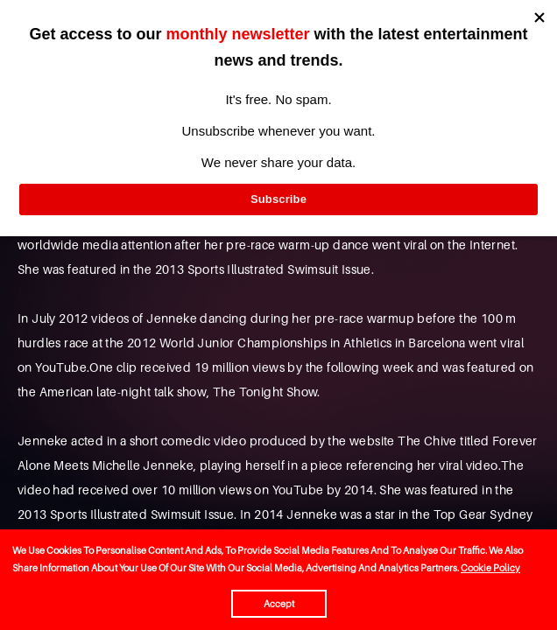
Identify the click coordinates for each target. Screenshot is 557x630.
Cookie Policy (490, 568)
